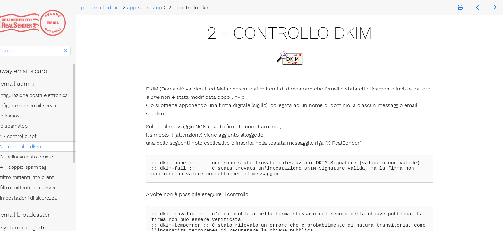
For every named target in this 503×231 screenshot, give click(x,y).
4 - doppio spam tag (38, 167)
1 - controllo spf (33, 136)
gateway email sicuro (34, 71)
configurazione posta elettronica (46, 95)
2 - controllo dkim (35, 147)
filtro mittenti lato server (43, 188)
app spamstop (26, 126)
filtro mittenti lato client (42, 177)
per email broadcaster (35, 214)
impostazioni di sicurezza (43, 198)
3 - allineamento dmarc (41, 157)
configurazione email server (41, 105)
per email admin (27, 84)
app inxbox (22, 116)
